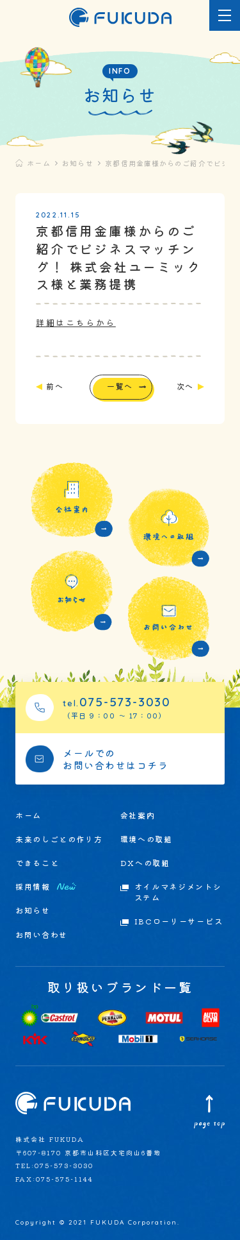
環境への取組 (146, 839)
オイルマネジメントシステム (178, 892)
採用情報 (45, 886)
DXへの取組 (145, 863)
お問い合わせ (41, 935)
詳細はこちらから (76, 322)
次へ (185, 386)
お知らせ (77, 163)
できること (37, 863)
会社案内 (138, 815)
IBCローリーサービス (178, 921)
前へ (54, 386)
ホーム (38, 163)
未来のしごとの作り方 (59, 839)
